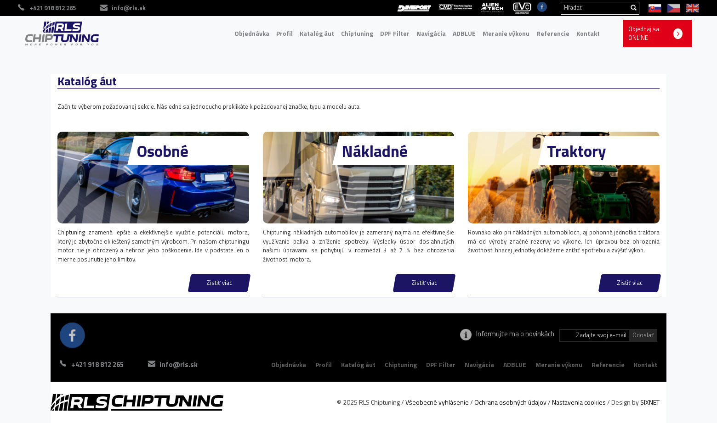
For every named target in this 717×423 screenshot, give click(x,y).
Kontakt (588, 33)
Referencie (552, 33)
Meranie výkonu (506, 33)
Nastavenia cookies (579, 402)
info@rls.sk (178, 364)
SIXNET (650, 402)
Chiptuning (357, 33)
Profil (284, 33)
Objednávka (251, 33)
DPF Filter (395, 33)
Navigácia (431, 33)
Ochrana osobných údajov (510, 402)
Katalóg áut (317, 33)
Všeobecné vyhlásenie (437, 402)
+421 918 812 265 (97, 364)
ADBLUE (464, 33)
